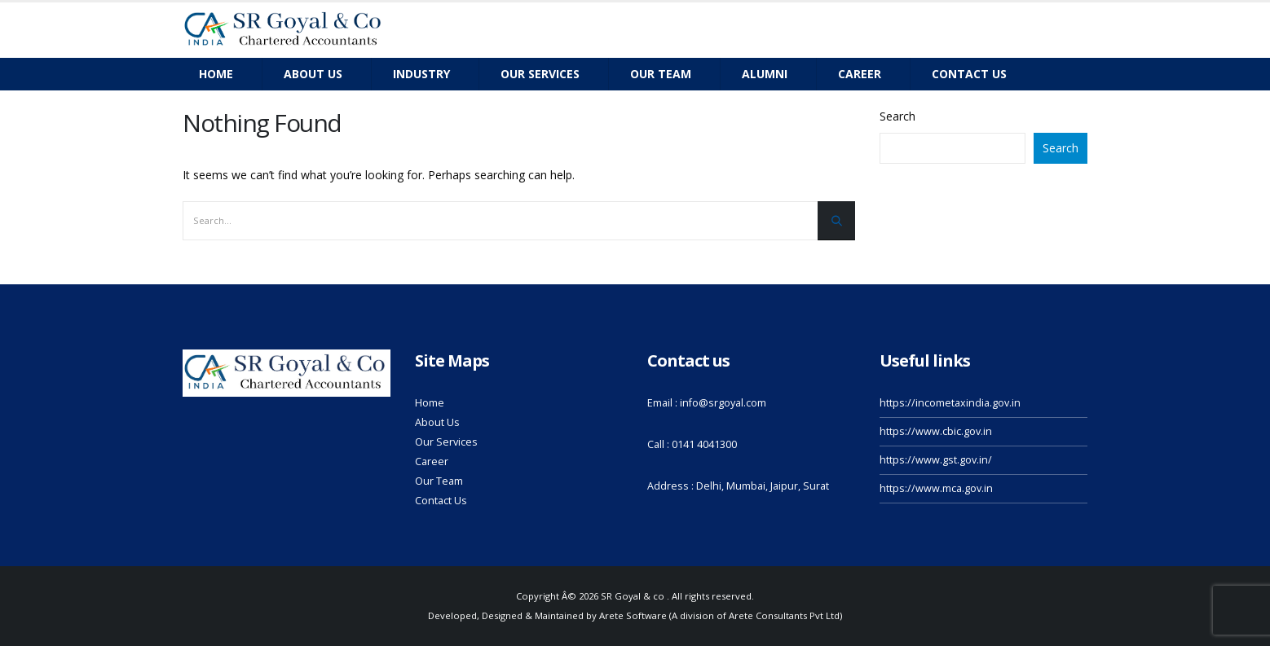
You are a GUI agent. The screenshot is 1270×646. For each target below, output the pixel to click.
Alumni (764, 73)
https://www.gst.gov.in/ (936, 460)
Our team (660, 73)
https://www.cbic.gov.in (936, 431)
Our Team (439, 481)
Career (859, 73)
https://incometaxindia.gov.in (950, 403)
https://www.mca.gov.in (936, 488)
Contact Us (441, 501)
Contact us (969, 73)
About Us (313, 73)
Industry (421, 73)
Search (897, 116)
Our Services (540, 73)
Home (216, 73)
